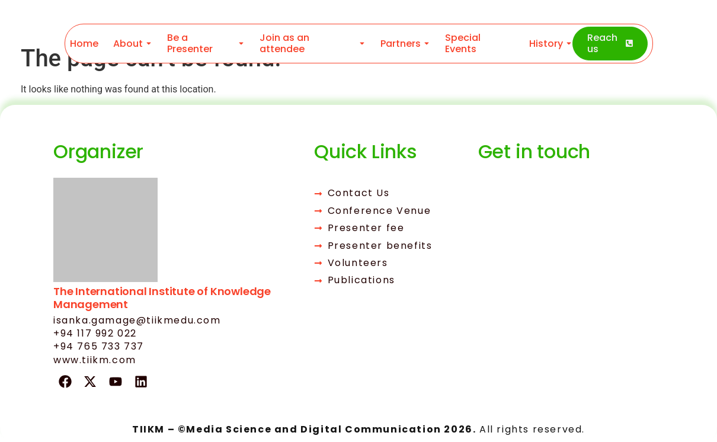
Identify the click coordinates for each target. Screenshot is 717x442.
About (128, 43)
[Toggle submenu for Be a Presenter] (240, 43)
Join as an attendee (284, 43)
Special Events (463, 43)
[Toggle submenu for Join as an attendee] (361, 43)
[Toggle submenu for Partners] (425, 43)
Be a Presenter (190, 43)
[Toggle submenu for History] (567, 43)
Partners (400, 43)
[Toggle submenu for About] (147, 43)
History (545, 43)
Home (84, 43)
